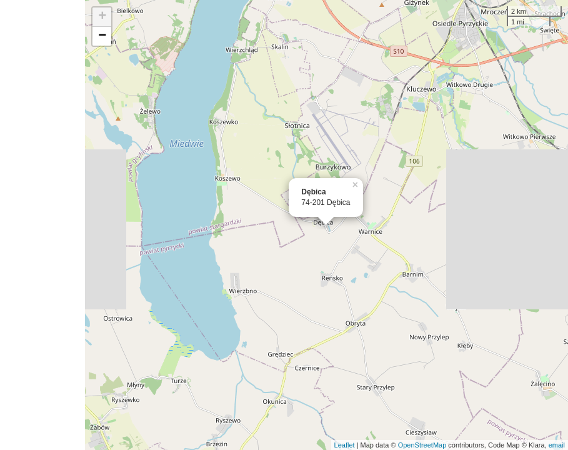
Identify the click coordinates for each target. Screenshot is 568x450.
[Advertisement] (42, 225)
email (557, 445)
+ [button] (102, 17)
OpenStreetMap (422, 445)
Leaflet (344, 445)
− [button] (102, 36)
